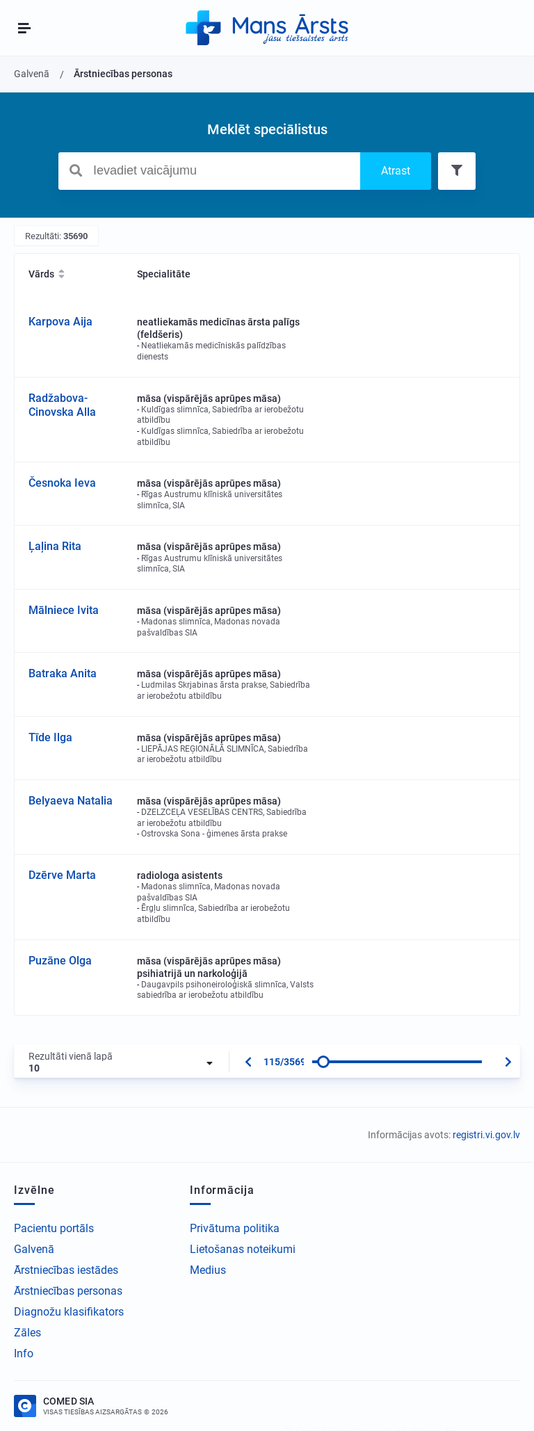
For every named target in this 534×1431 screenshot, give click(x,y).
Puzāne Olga (60, 960)
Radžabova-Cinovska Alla (62, 405)
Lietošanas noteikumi (243, 1249)
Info (23, 1353)
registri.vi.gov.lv (486, 1134)
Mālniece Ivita (64, 610)
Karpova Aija (60, 321)
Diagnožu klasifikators (69, 1311)
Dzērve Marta (62, 875)
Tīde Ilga (50, 737)
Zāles (27, 1332)
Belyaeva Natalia (71, 800)
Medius (208, 1270)
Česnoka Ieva (62, 483)
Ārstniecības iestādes (66, 1270)
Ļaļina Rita (55, 546)
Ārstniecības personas (68, 1290)
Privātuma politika (235, 1228)
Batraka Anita (63, 673)
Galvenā (34, 1249)
